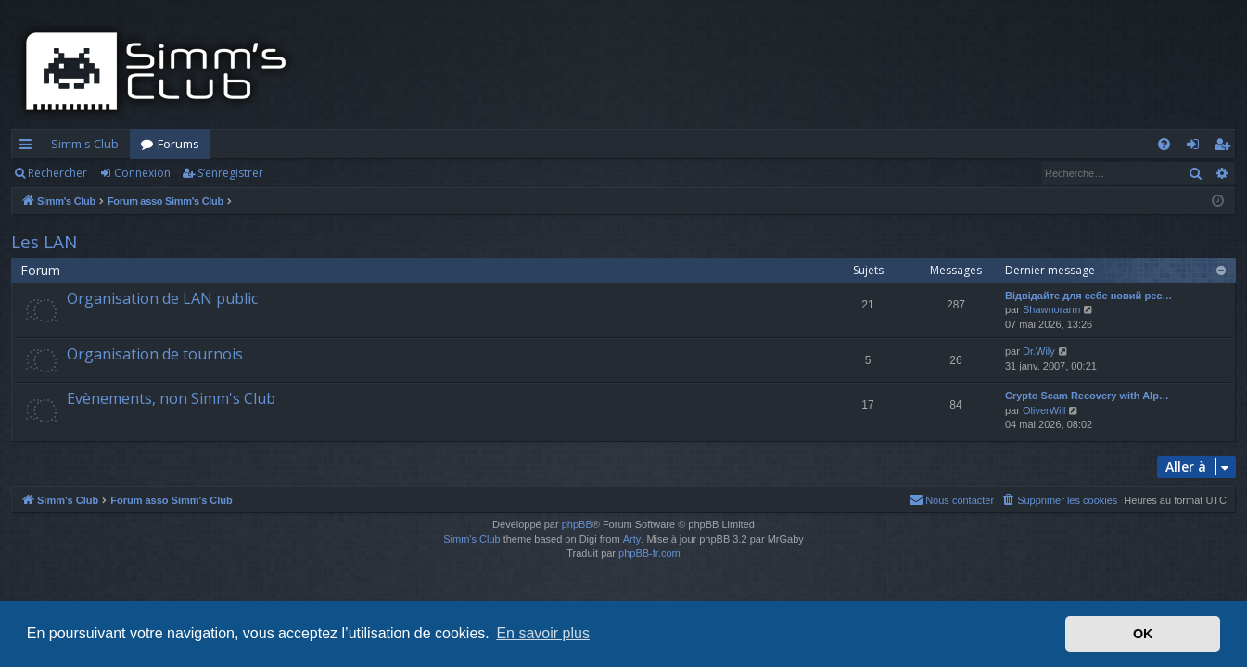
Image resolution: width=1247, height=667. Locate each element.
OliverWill (1044, 410)
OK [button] (1143, 633)
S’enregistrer (230, 173)
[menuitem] (1164, 144)
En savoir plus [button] (543, 633)
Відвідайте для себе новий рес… (1088, 295)
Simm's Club (85, 143)
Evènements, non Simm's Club (171, 398)
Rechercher (57, 173)
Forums (178, 143)
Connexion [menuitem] (1196, 147)
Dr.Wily (1039, 351)
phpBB (577, 524)
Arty (632, 539)
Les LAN (44, 242)
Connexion (142, 173)
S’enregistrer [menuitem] (1225, 147)
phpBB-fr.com (649, 553)
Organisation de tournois (155, 354)
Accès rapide (29, 147)
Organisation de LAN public (162, 298)
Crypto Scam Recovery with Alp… (1087, 395)
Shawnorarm (1051, 309)
